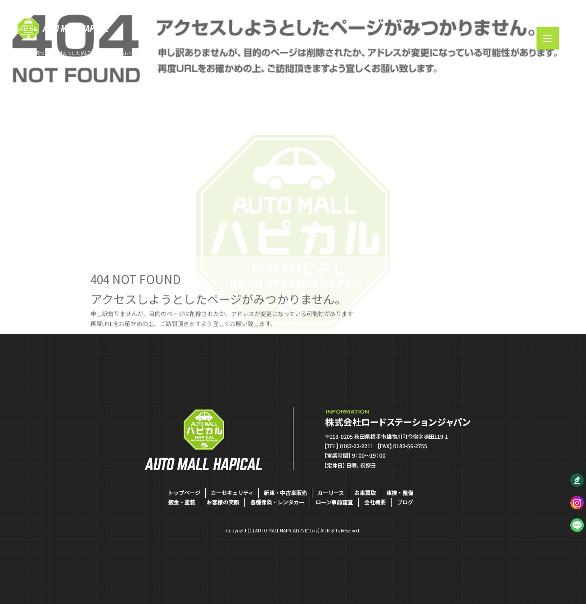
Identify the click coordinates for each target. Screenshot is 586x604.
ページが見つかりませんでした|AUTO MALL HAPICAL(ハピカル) (82, 53)
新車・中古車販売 (285, 492)
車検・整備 (399, 492)
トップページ (184, 492)
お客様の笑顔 (223, 502)
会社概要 (375, 502)
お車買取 (365, 492)
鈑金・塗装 (181, 502)
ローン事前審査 (334, 502)
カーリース (330, 492)
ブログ (405, 502)
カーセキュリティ (232, 492)
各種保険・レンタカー (277, 502)
